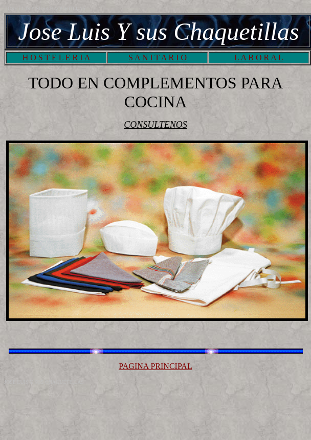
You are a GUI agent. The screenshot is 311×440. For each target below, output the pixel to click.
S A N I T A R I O (157, 57)
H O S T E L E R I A (57, 57)
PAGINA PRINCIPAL (155, 366)
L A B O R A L (258, 57)
